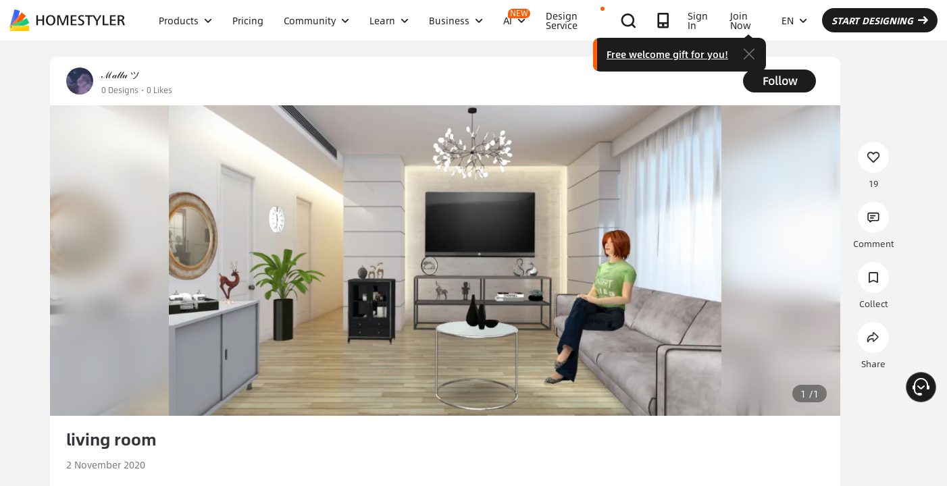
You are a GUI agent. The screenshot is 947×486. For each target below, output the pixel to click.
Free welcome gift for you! (667, 54)
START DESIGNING (879, 20)
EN (794, 20)
